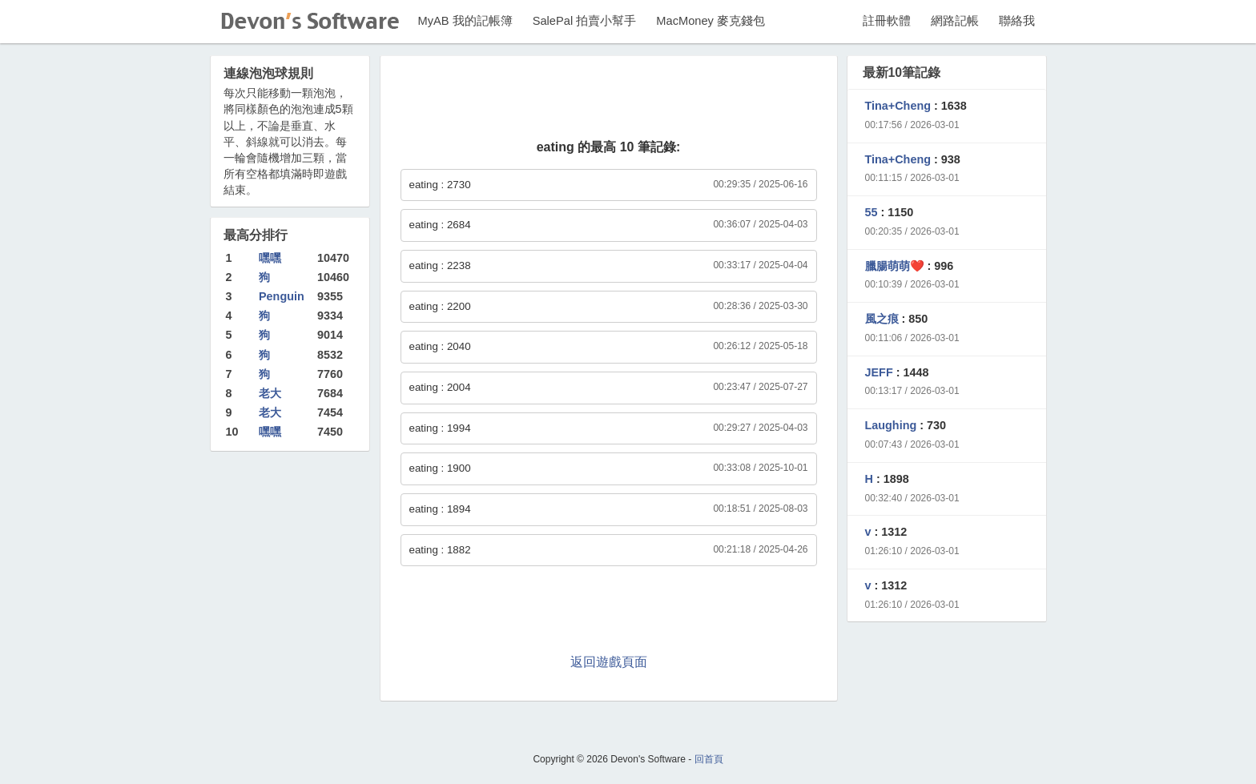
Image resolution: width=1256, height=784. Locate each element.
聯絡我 (1017, 20)
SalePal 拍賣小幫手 (585, 20)
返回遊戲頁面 (608, 662)
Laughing (891, 425)
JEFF (879, 372)
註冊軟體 (887, 20)
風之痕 (882, 318)
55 (871, 212)
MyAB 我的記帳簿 (465, 20)
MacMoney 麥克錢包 (710, 20)
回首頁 (708, 759)
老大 (270, 393)
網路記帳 (955, 20)
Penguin (281, 296)
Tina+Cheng (898, 105)
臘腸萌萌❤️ (894, 265)
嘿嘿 (270, 257)
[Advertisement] (608, 99)
